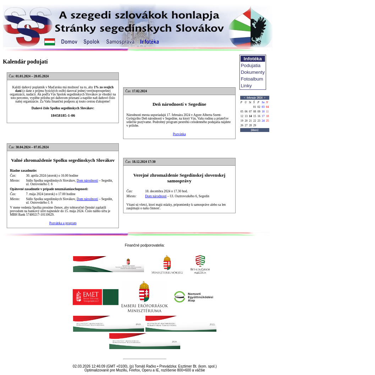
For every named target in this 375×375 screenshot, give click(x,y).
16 (259, 116)
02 (259, 107)
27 (246, 125)
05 (242, 111)
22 (254, 120)
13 (246, 116)
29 (254, 125)
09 (259, 111)
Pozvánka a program (63, 223)
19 (242, 120)
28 (250, 125)
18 (267, 116)
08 (254, 111)
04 (267, 107)
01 (254, 107)
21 (250, 120)
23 (259, 120)
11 (267, 111)
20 (246, 120)
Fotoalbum (252, 79)
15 (254, 116)
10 (263, 111)
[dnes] (254, 130)
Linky (246, 85)
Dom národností (87, 180)
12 (242, 116)
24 (263, 120)
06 (246, 111)
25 (267, 120)
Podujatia (251, 65)
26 (242, 125)
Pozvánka (179, 134)
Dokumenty (253, 72)
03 (263, 107)
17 (263, 116)
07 (250, 111)
